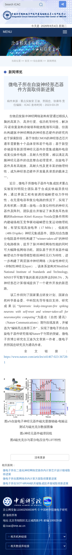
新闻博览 (51, 61)
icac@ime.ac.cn (15, 525)
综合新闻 (37, 61)
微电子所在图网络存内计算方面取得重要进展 (30, 478)
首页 (27, 61)
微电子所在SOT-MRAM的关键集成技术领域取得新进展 (35, 483)
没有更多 (40, 457)
